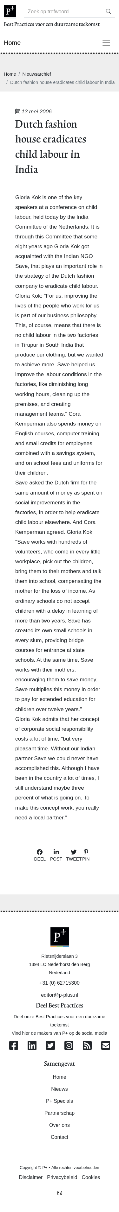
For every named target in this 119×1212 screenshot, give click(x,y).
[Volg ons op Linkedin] (32, 1046)
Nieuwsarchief (36, 74)
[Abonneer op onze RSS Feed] (87, 1046)
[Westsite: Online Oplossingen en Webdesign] (59, 1192)
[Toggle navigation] (106, 42)
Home (10, 74)
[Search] (63, 12)
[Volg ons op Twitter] (50, 1046)
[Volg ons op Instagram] (69, 1046)
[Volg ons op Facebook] (13, 1046)
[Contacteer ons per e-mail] (105, 1046)
